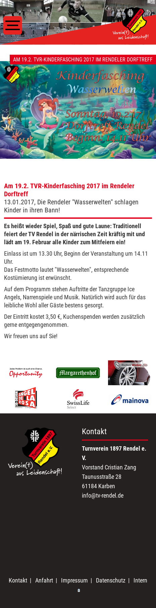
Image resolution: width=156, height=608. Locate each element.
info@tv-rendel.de (102, 495)
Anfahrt (44, 580)
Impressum (74, 580)
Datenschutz (110, 580)
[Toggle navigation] (12, 25)
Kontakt (18, 580)
